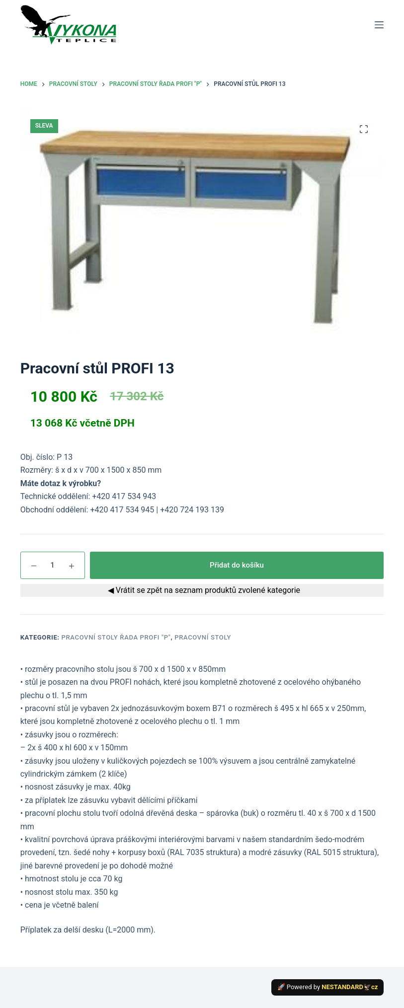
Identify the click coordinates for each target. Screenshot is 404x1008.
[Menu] (379, 24)
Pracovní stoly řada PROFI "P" (116, 637)
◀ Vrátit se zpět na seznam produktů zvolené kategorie (202, 590)
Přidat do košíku (237, 565)
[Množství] (52, 565)
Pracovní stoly (202, 637)
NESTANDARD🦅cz (350, 987)
